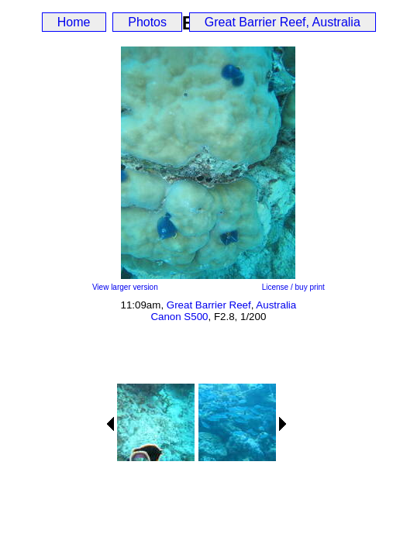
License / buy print (293, 287)
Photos (147, 22)
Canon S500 (179, 316)
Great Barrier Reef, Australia (282, 22)
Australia (276, 305)
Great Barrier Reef (209, 305)
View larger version (125, 287)
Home (74, 22)
